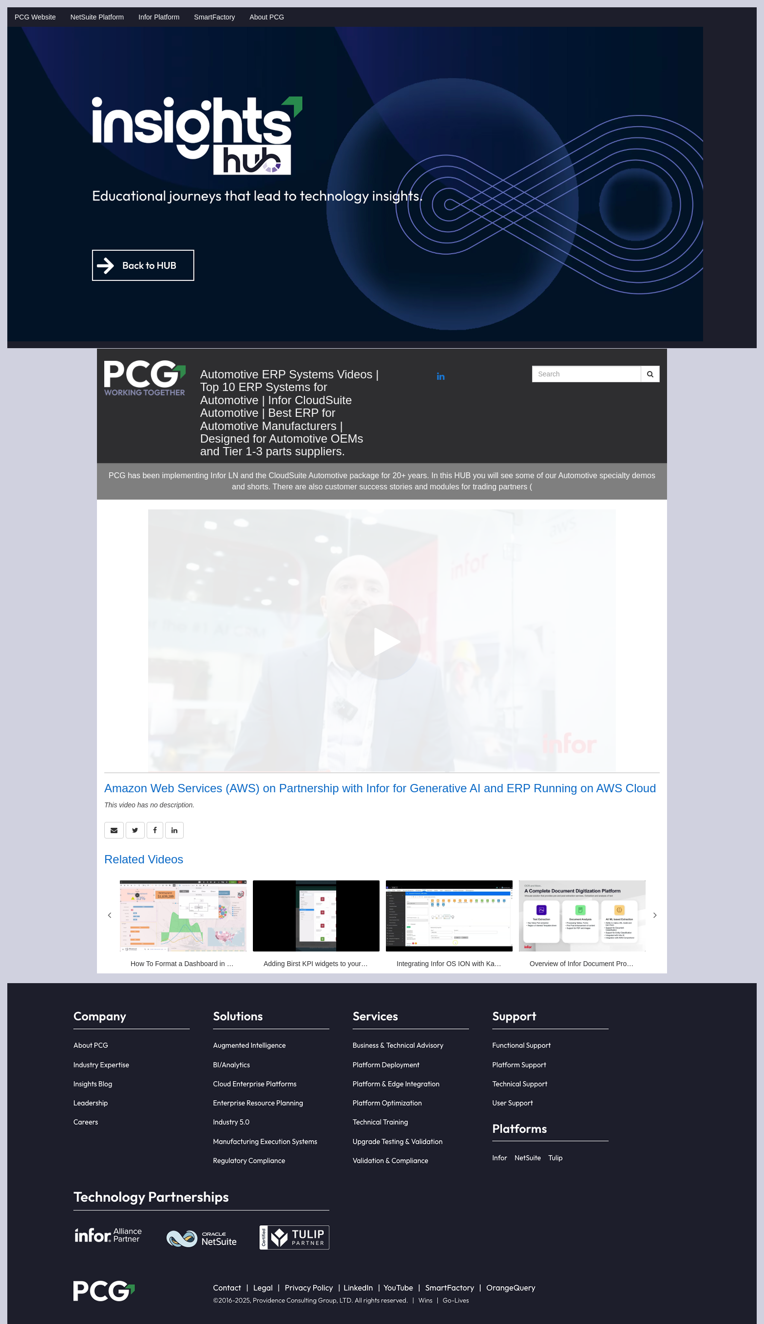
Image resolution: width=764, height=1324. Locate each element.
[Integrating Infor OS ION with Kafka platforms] (449, 924)
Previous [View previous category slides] (109, 915)
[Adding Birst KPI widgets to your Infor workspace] (316, 924)
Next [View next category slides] (655, 915)
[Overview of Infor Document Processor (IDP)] (582, 924)
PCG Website (35, 17)
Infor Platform (158, 17)
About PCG (266, 17)
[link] (135, 830)
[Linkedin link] (440, 377)
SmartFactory (214, 17)
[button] (114, 830)
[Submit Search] (650, 374)
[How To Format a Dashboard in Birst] (183, 924)
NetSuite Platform (97, 17)
